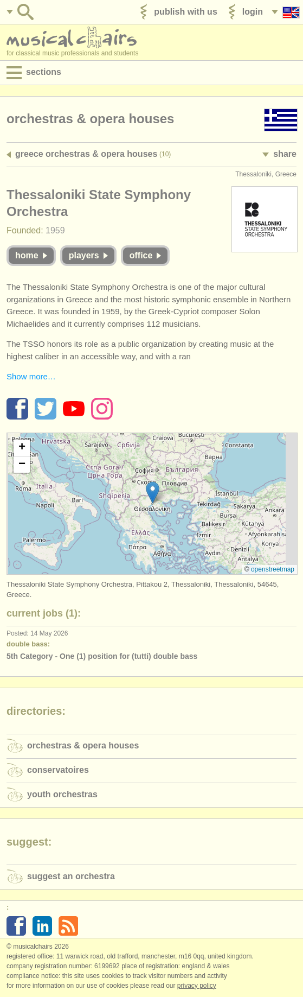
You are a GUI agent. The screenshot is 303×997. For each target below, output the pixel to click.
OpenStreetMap (272, 569)
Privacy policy (196, 985)
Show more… (31, 376)
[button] (152, 492)
